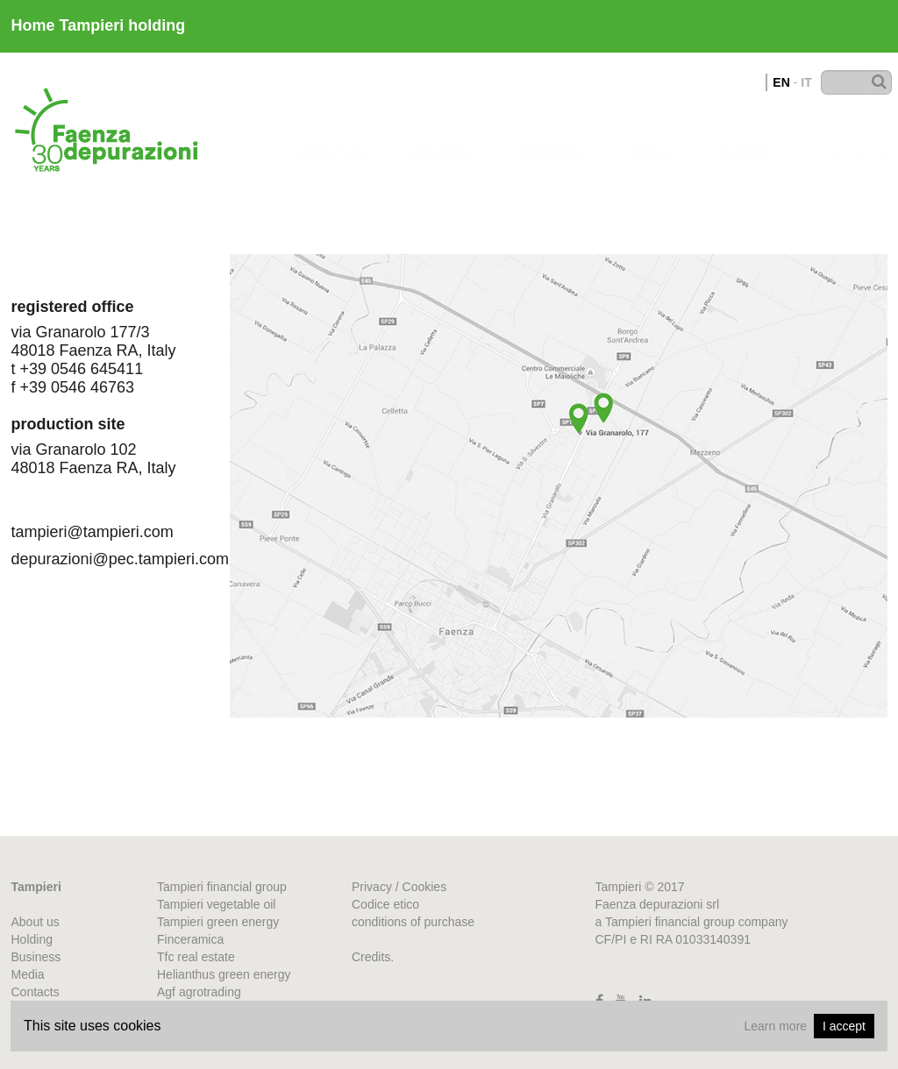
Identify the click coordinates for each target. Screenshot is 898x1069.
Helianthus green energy (224, 974)
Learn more (775, 1026)
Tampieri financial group (222, 887)
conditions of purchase (413, 922)
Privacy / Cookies (399, 887)
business (549, 137)
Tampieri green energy (218, 922)
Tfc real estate (196, 957)
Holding (440, 136)
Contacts (853, 138)
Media (650, 137)
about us (331, 136)
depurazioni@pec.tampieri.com (103, 559)
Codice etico (385, 904)
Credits (371, 957)
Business (36, 957)
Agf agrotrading (199, 992)
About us (35, 922)
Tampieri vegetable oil (216, 904)
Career (745, 137)
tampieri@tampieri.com (92, 532)
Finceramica (190, 939)
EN (781, 82)
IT (806, 82)
